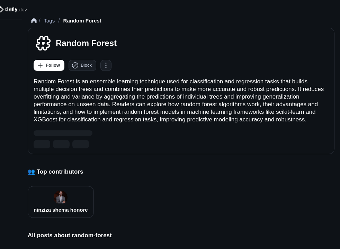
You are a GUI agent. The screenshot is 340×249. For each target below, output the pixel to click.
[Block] (82, 65)
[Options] (105, 65)
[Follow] (49, 65)
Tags (49, 21)
